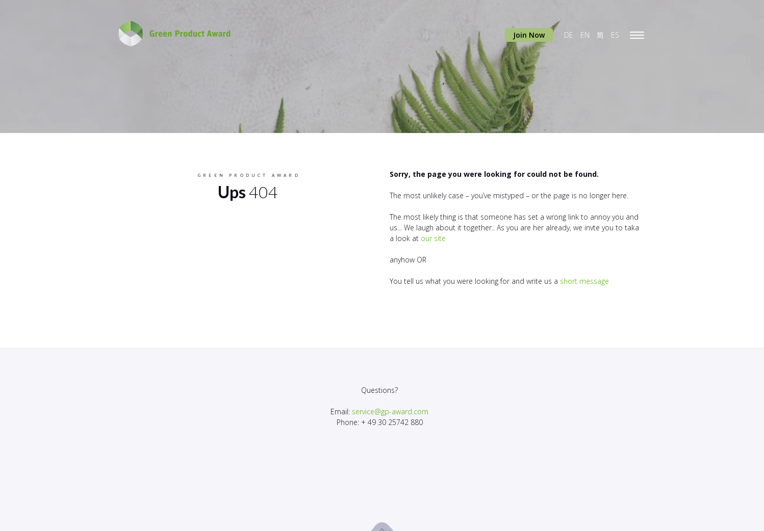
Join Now (529, 35)
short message (584, 281)
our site (433, 238)
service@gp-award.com (390, 411)
